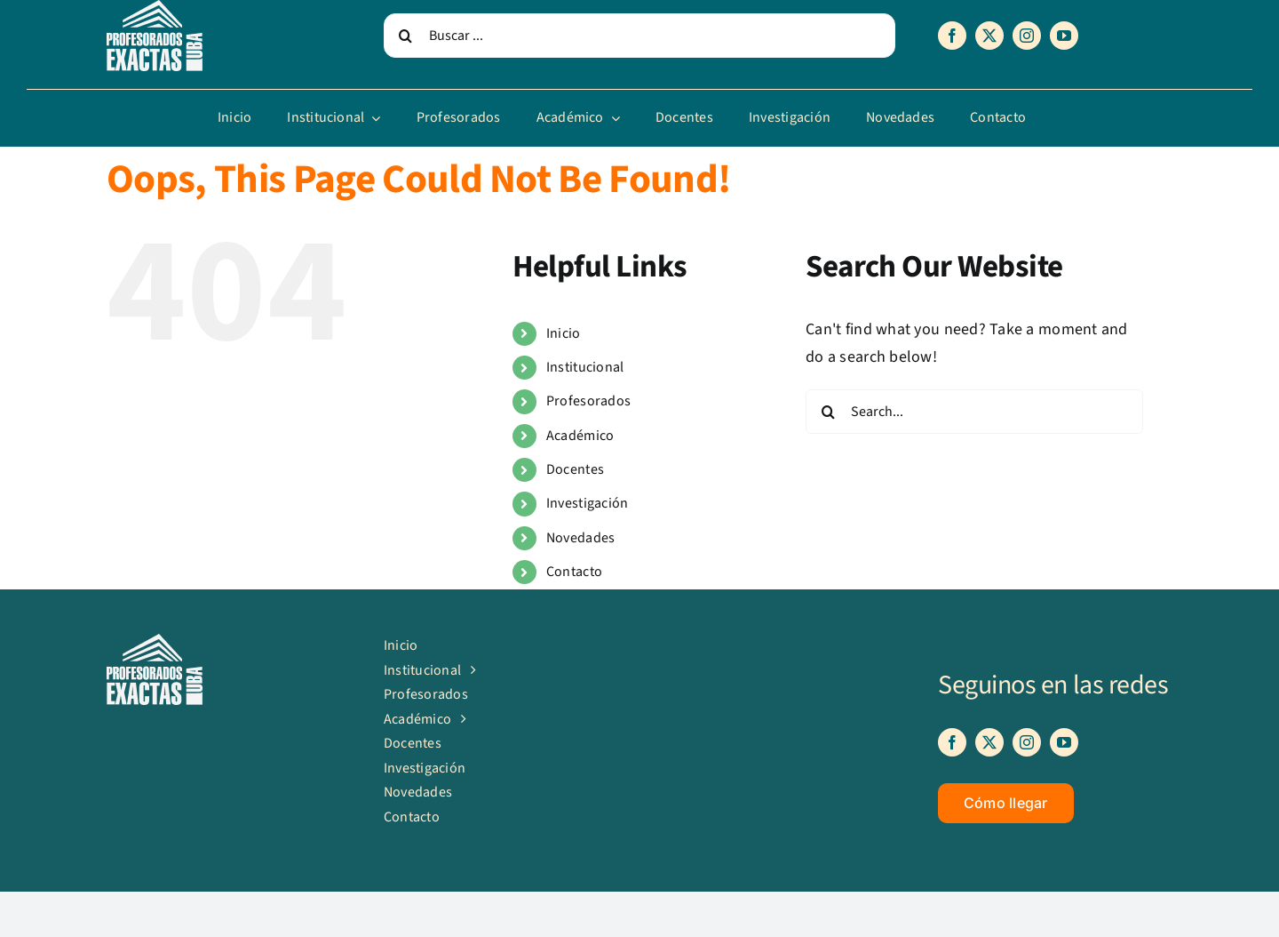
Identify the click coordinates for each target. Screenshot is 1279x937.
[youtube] (1064, 35)
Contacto (574, 571)
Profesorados (588, 401)
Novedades (580, 538)
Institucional (585, 367)
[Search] (406, 35)
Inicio (563, 333)
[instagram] (1027, 35)
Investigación (587, 503)
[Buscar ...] (639, 35)
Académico (580, 435)
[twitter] (989, 35)
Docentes (575, 469)
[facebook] (952, 35)
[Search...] (974, 411)
